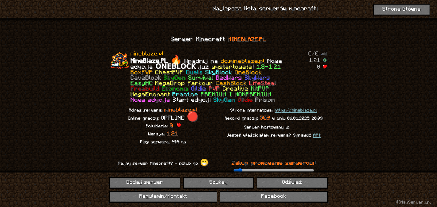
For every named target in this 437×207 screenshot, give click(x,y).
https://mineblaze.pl (296, 110)
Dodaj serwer (145, 182)
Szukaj (218, 182)
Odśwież (292, 182)
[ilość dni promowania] (273, 170)
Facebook (273, 196)
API (317, 135)
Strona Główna (401, 9)
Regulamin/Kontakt (163, 196)
